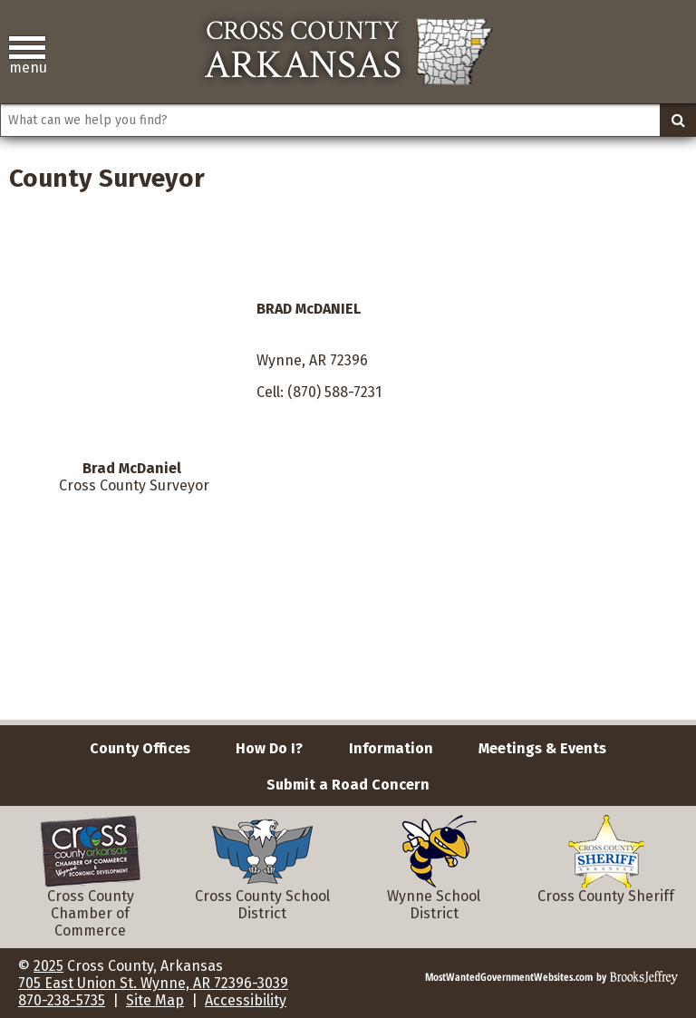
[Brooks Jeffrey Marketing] (551, 975)
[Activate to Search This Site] (678, 120)
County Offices (140, 748)
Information (391, 748)
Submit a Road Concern (348, 784)
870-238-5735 (61, 1000)
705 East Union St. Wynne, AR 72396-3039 (153, 983)
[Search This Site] (348, 120)
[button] (27, 56)
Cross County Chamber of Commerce (90, 890)
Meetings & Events (542, 748)
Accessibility (245, 1000)
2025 (48, 965)
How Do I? (269, 748)
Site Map (155, 1000)
